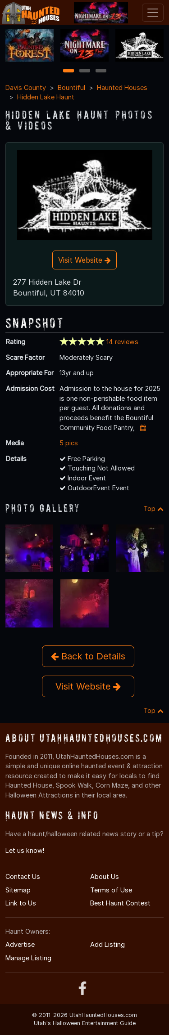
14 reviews (122, 341)
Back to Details (88, 656)
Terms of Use (111, 890)
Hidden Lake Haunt (45, 97)
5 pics (68, 443)
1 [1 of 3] (68, 71)
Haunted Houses (122, 87)
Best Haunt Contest (120, 903)
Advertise (20, 944)
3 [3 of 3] (101, 71)
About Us (104, 876)
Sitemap (18, 890)
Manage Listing (28, 958)
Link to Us (20, 903)
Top (153, 508)
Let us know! (24, 850)
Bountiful (71, 87)
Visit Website (84, 259)
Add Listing (107, 944)
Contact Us (22, 876)
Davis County (25, 87)
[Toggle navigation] (153, 13)
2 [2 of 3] (85, 71)
